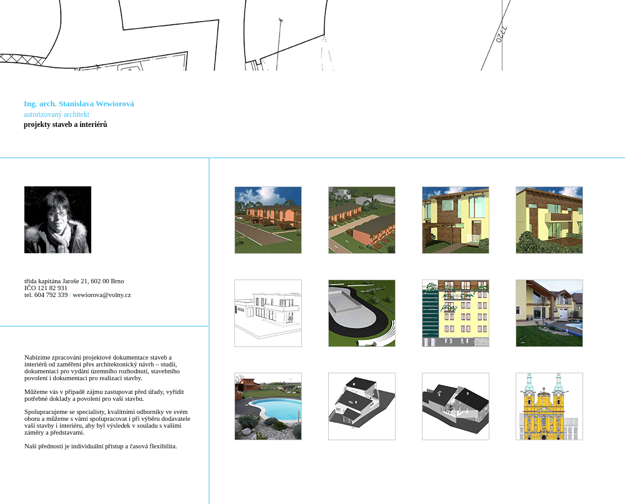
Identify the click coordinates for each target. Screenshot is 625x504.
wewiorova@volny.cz (102, 294)
